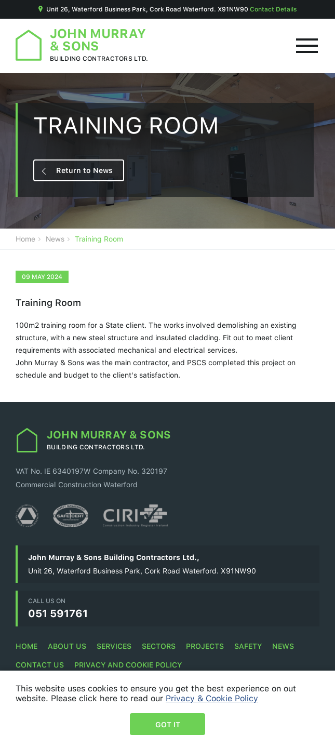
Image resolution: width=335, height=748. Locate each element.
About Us (67, 646)
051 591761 (58, 613)
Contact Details (273, 9)
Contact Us (40, 665)
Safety (248, 646)
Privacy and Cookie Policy (128, 665)
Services (114, 646)
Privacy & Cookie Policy (212, 698)
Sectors (159, 646)
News (55, 239)
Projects (205, 646)
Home (25, 239)
